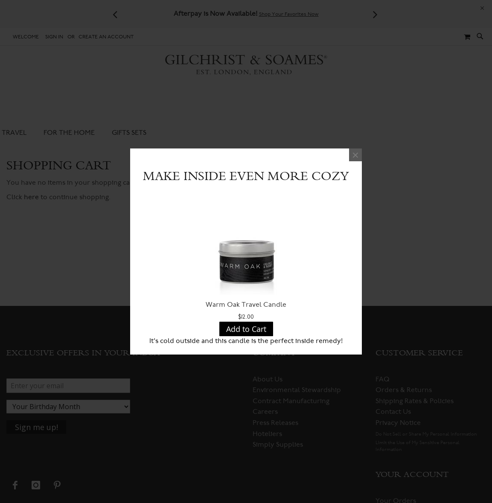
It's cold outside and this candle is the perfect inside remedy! (246, 341)
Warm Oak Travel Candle (246, 304)
